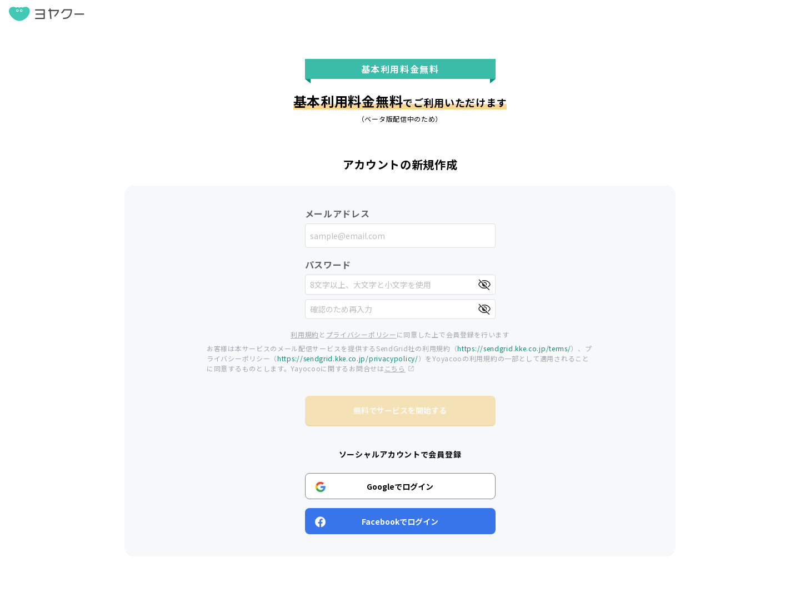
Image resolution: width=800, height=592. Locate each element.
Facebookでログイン (377, 521)
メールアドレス (337, 213)
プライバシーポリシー (361, 334)
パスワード (328, 264)
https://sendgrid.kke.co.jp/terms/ (514, 348)
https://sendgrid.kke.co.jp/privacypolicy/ (347, 358)
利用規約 (305, 334)
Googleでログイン (374, 486)
